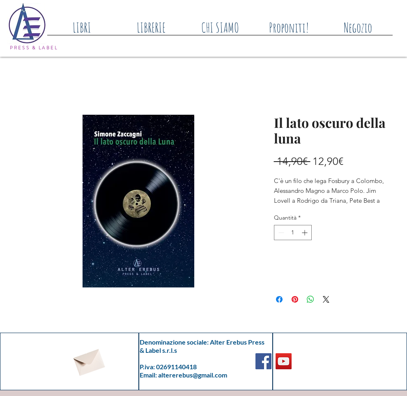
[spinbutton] (292, 232)
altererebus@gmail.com (192, 375)
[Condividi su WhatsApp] (310, 299)
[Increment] (305, 232)
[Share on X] (326, 299)
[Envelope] (88, 359)
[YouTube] (284, 361)
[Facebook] (263, 361)
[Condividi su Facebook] (279, 299)
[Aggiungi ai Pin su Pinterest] (295, 299)
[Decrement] (280, 232)
